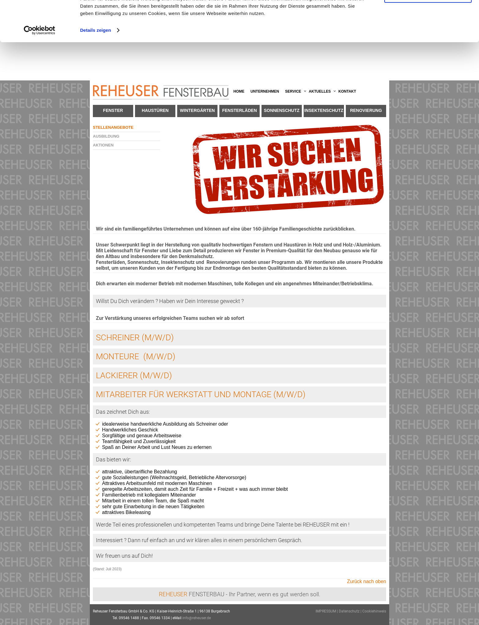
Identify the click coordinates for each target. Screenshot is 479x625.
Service (293, 91)
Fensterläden (239, 110)
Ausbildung (106, 136)
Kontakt (347, 91)
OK (428, 15)
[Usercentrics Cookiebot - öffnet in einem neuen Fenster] (39, 68)
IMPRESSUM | (327, 611)
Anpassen (428, 33)
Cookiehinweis (374, 611)
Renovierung (366, 110)
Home (238, 91)
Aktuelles (320, 91)
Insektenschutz (323, 110)
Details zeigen (95, 68)
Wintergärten (197, 110)
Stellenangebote (113, 127)
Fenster (113, 110)
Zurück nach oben (366, 581)
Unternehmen (264, 91)
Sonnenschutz (282, 110)
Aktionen (103, 145)
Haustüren (155, 110)
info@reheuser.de (196, 618)
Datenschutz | (350, 611)
